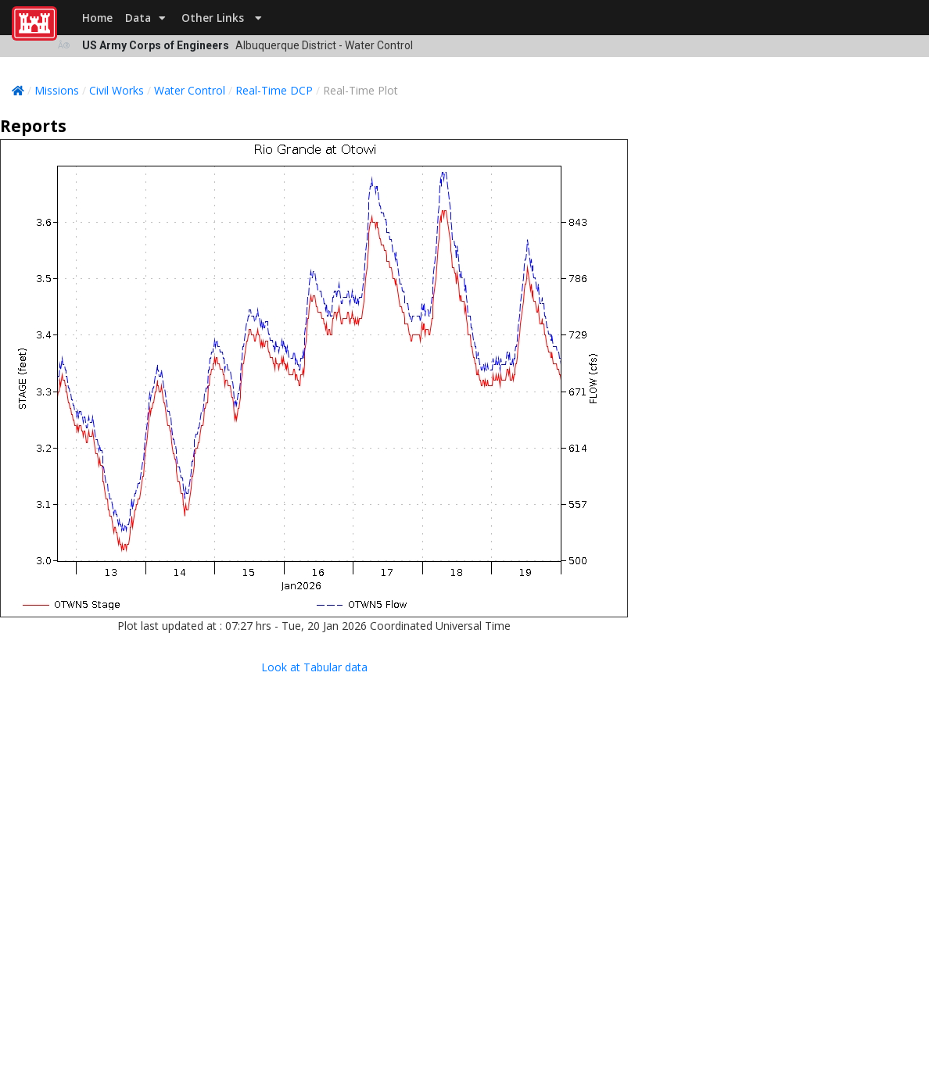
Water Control (189, 90)
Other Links (221, 17)
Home (97, 17)
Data (145, 17)
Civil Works (116, 90)
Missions (56, 90)
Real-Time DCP (274, 90)
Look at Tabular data (314, 667)
